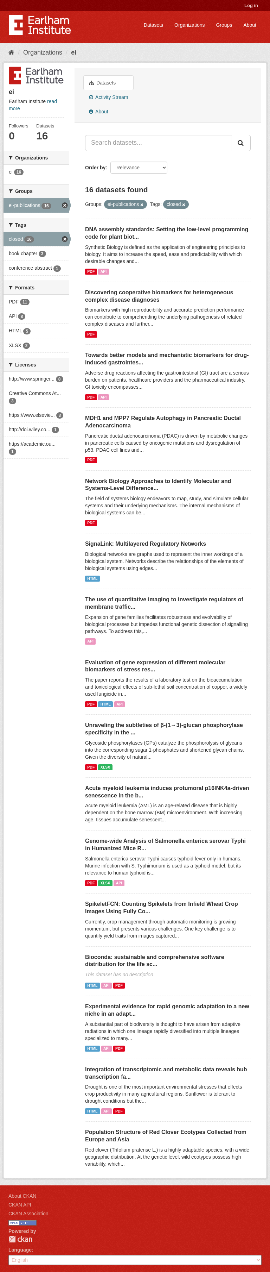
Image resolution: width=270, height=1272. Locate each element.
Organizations (189, 25)
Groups (224, 25)
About (249, 25)
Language (20, 1250)
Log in (251, 5)
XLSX (105, 767)
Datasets (153, 25)
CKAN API (19, 1205)
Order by (95, 167)
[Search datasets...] (158, 143)
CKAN (20, 1239)
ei (73, 52)
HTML (92, 578)
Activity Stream (108, 97)
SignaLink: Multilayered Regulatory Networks (145, 544)
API (104, 271)
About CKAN (22, 1196)
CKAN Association (28, 1213)
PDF (91, 271)
